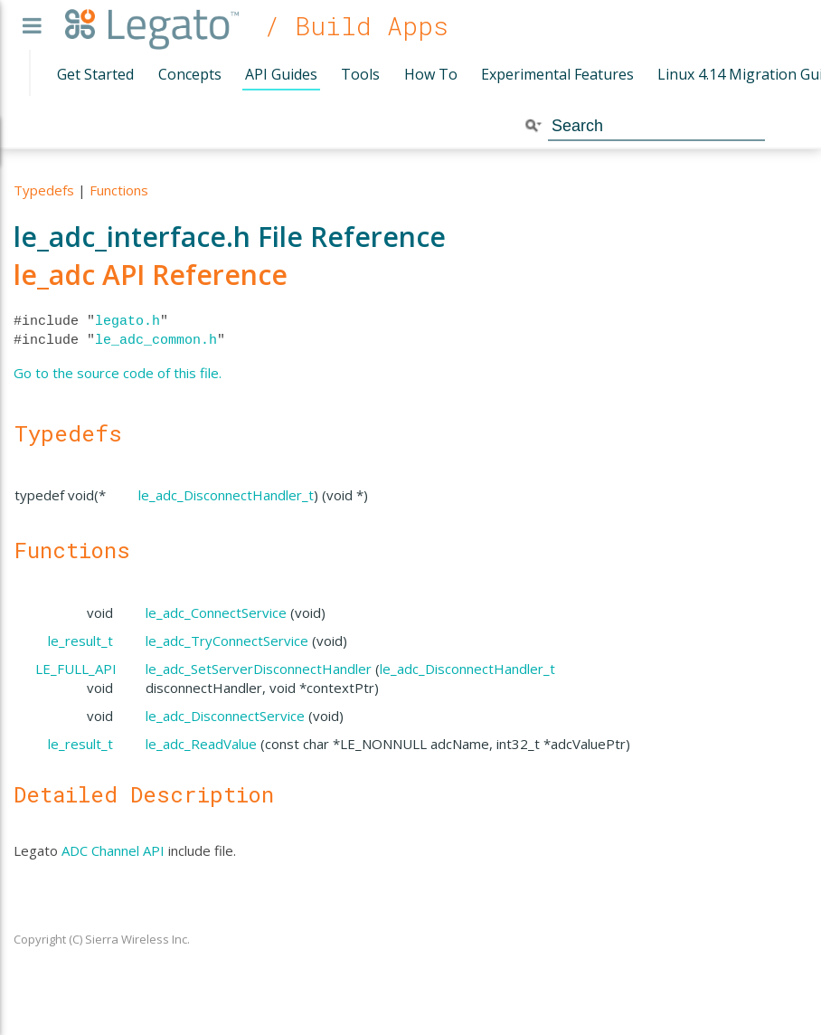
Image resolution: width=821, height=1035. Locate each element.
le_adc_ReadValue (201, 744)
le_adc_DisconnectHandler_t (226, 495)
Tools (360, 74)
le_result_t (80, 640)
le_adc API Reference (151, 274)
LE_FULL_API (76, 669)
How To (431, 74)
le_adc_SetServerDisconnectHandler (259, 669)
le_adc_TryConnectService (227, 640)
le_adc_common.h (156, 340)
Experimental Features (557, 74)
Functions (119, 190)
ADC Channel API (113, 850)
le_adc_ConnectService (216, 612)
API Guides (281, 74)
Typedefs (44, 190)
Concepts (190, 74)
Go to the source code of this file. (118, 373)
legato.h (127, 321)
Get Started (95, 74)
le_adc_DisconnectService (225, 716)
